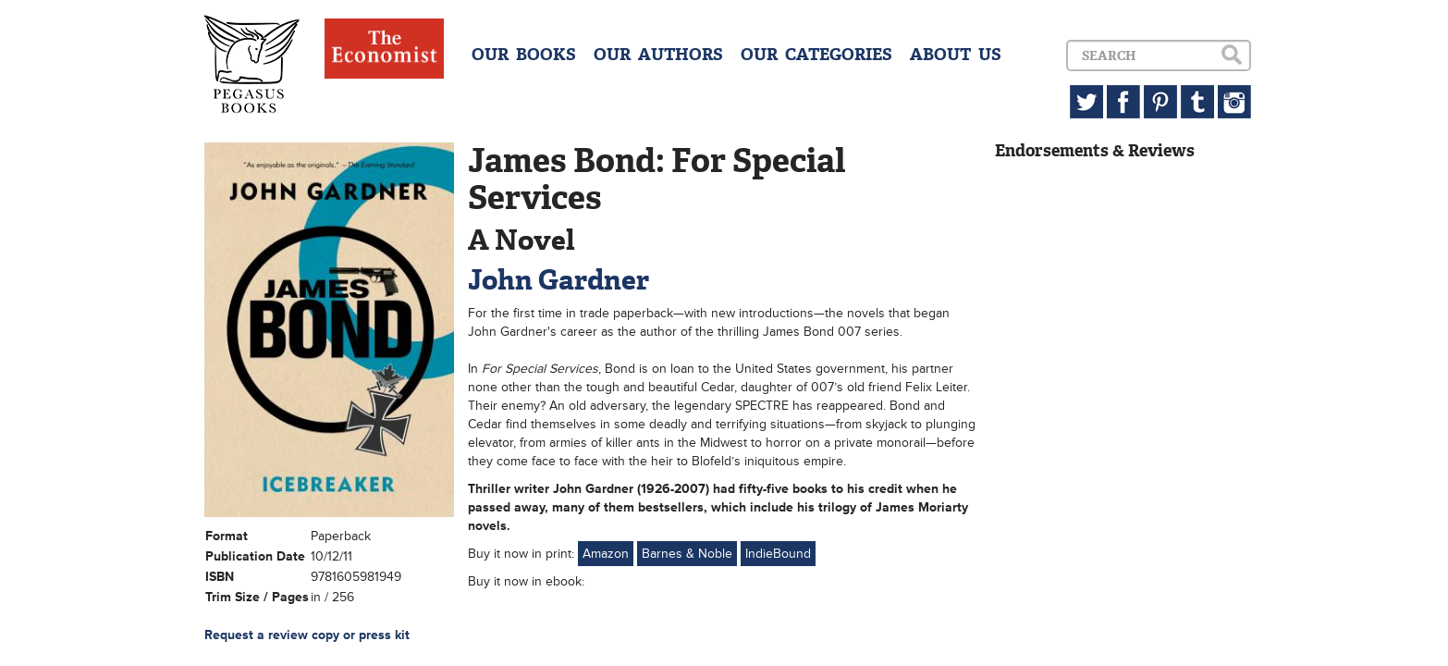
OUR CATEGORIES (816, 54)
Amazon (606, 553)
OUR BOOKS (524, 54)
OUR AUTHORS (658, 54)
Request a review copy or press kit (307, 635)
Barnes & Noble (687, 553)
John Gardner (558, 280)
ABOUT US (955, 54)
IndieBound (778, 553)
